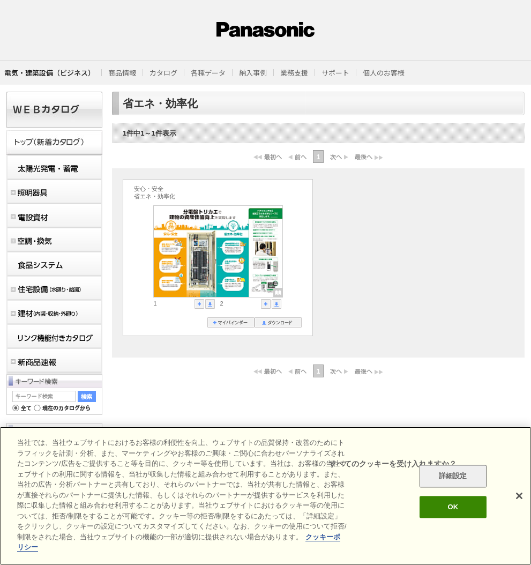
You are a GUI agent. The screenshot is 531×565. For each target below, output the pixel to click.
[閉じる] (519, 496)
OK (452, 507)
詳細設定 (453, 476)
